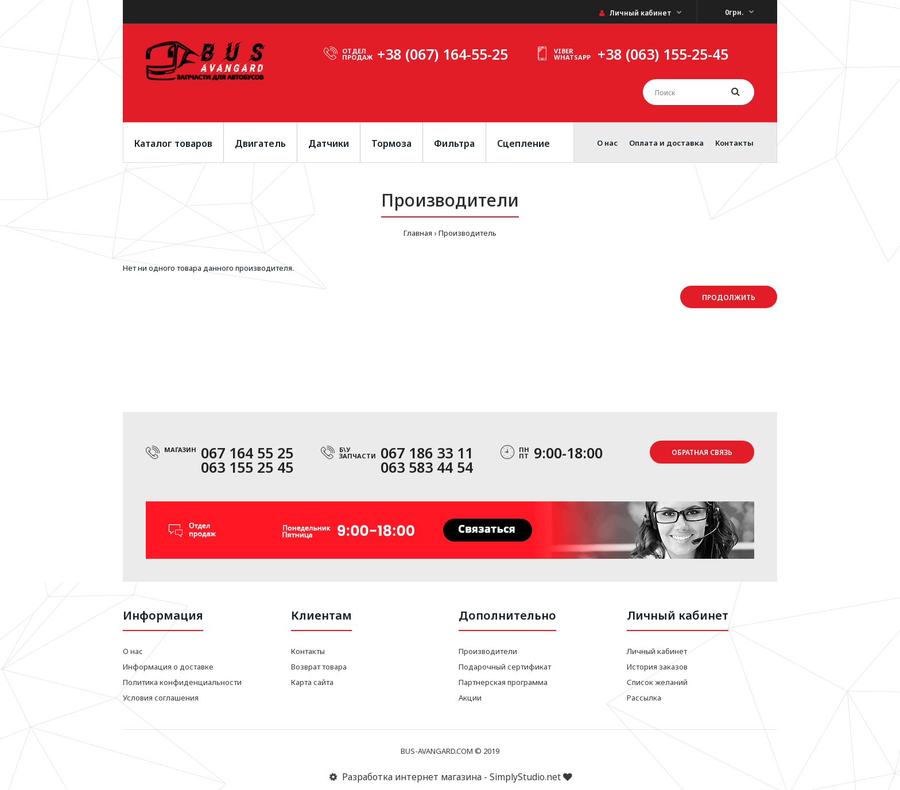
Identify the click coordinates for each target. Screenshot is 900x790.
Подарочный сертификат (505, 666)
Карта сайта (312, 682)
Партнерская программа (503, 682)
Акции (470, 697)
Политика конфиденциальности (182, 682)
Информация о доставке (168, 666)
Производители (488, 651)
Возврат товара (319, 666)
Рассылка (644, 697)
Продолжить (728, 297)
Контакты (308, 651)
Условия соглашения (161, 697)
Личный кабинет (635, 13)
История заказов (657, 666)
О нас (133, 651)
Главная (418, 233)
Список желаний (657, 682)
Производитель (467, 233)
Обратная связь (702, 452)
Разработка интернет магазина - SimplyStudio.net (450, 776)
